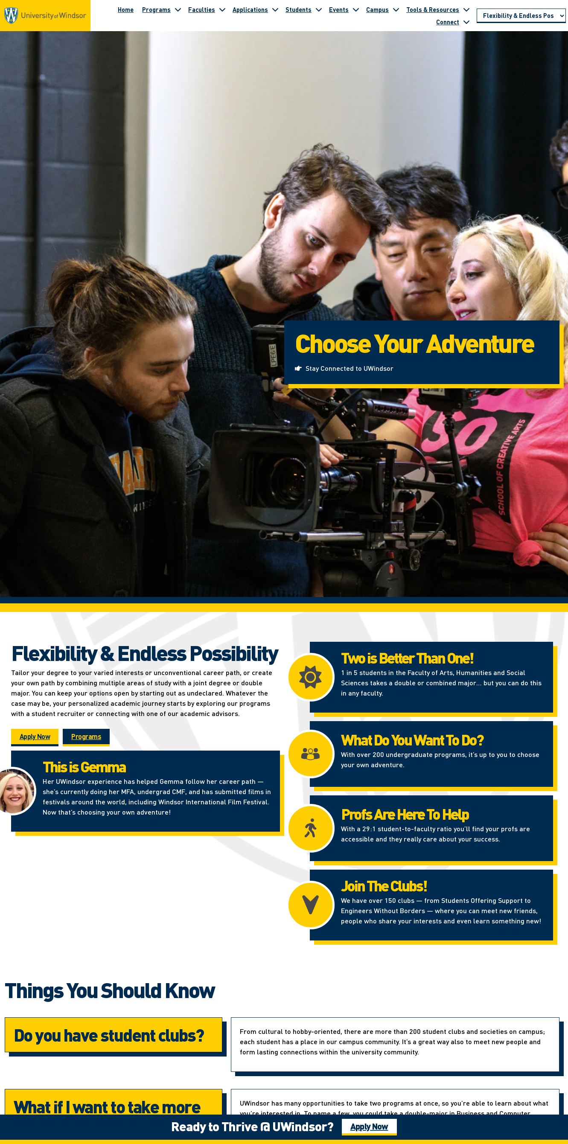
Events (339, 9)
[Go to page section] (521, 16)
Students (298, 9)
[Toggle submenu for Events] (356, 9)
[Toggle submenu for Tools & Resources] (466, 9)
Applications (250, 9)
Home (126, 9)
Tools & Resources (432, 9)
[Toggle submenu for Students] (319, 9)
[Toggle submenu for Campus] (396, 9)
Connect (447, 22)
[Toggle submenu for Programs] (178, 9)
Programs (156, 9)
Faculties (201, 9)
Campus (377, 9)
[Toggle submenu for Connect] (466, 22)
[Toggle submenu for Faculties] (222, 9)
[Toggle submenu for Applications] (275, 9)
